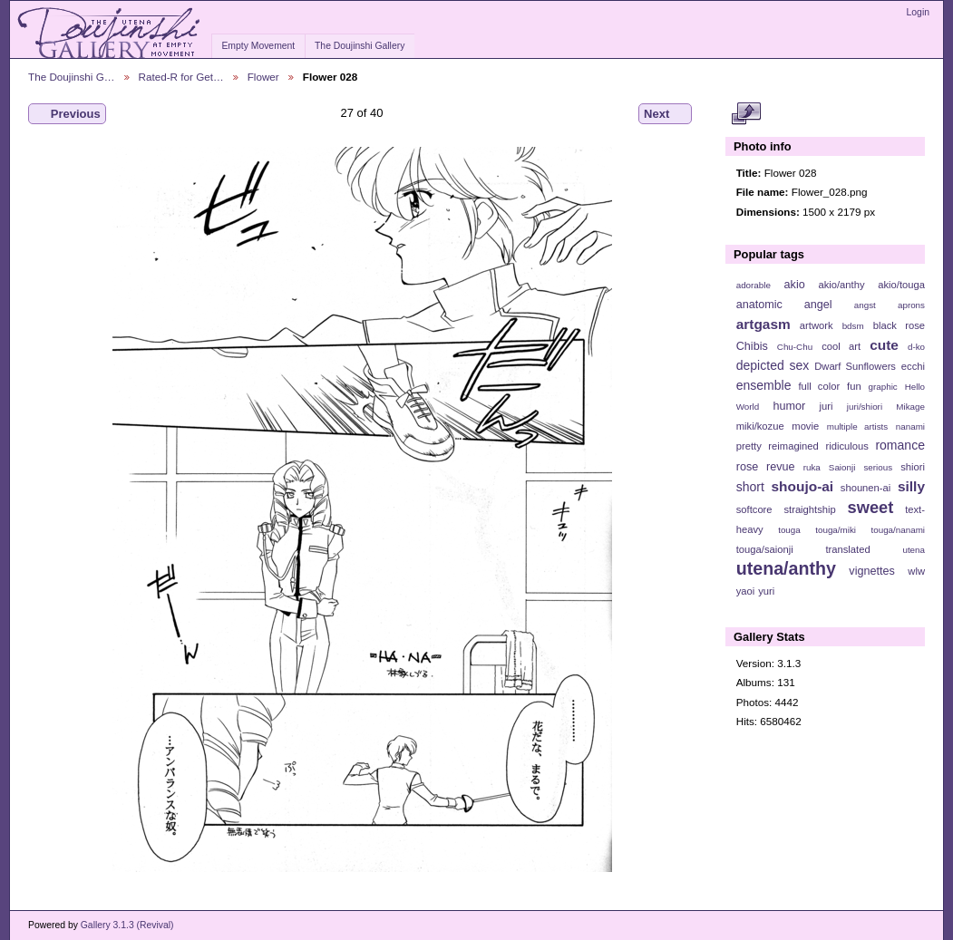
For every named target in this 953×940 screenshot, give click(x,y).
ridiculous (846, 446)
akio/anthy (841, 284)
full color (819, 386)
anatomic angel (784, 304)
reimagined (793, 446)
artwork (816, 325)
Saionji (842, 467)
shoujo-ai (803, 486)
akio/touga (901, 284)
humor (789, 406)
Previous (67, 114)
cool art (841, 346)
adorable (753, 285)
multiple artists (857, 426)
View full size (745, 114)
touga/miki (835, 530)
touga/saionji (764, 549)
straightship (809, 509)
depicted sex (773, 365)
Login (918, 12)
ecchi (913, 366)
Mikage (910, 407)
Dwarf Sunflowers (855, 366)
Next (665, 114)
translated (847, 549)
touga (789, 530)
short (750, 487)
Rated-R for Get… (181, 76)
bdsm (853, 326)
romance (900, 445)
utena (913, 550)
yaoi (745, 591)
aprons (911, 305)
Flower (263, 76)
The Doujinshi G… (71, 76)
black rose (899, 325)
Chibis (752, 346)
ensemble (764, 385)
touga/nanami (898, 530)
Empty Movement (258, 46)
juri (826, 406)
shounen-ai (866, 487)
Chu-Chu (794, 347)
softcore (754, 509)
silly (911, 486)
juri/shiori (864, 407)
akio (794, 284)
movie (805, 426)
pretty (749, 446)
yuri (766, 591)
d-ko (916, 347)
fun (854, 386)
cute (884, 345)
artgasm (763, 324)
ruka (812, 467)
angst (865, 305)
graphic (883, 387)
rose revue (765, 466)
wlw (916, 571)
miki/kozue (760, 426)
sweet (871, 507)
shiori (912, 466)
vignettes (872, 571)
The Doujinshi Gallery (359, 46)
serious (877, 467)
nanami (910, 426)
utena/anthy (786, 568)
